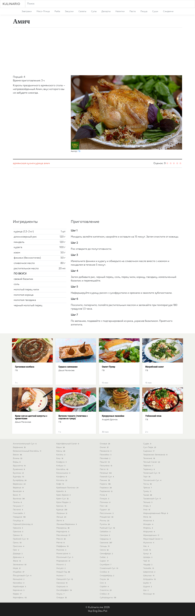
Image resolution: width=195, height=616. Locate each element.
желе (17, 561)
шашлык (149, 576)
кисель (61, 455)
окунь (60, 594)
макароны (63, 528)
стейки (105, 594)
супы (94, 11)
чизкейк (148, 568)
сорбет (104, 587)
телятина (149, 458)
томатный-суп (151, 473)
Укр (90, 611)
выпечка (19, 499)
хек (146, 546)
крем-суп (62, 499)
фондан (148, 524)
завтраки (27, 11)
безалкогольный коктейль (27, 451)
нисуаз (61, 568)
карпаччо (19, 590)
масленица (63, 535)
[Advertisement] (97, 51)
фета (147, 517)
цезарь (148, 557)
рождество (107, 517)
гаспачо (18, 510)
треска (147, 488)
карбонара (20, 587)
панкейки (106, 455)
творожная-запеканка (155, 455)
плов (103, 495)
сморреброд (107, 576)
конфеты (61, 477)
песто (104, 469)
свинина (106, 543)
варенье (18, 488)
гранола (18, 532)
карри (17, 594)
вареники (19, 484)
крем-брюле (63, 495)
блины (18, 458)
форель (148, 528)
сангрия (105, 535)
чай (146, 561)
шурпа (147, 587)
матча (60, 543)
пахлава (105, 458)
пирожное (106, 491)
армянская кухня (23, 163)
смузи (104, 579)
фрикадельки (151, 535)
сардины (105, 539)
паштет (105, 462)
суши (155, 11)
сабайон (105, 532)
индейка (19, 572)
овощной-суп (64, 579)
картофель (20, 598)
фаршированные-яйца (155, 513)
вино (17, 495)
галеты (17, 502)
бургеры (19, 477)
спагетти (106, 590)
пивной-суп (107, 477)
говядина (19, 517)
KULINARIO (11, 3)
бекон (17, 455)
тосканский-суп (152, 480)
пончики (105, 502)
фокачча (148, 521)
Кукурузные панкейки (113, 416)
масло (61, 539)
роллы (105, 521)
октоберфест (64, 590)
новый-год (63, 572)
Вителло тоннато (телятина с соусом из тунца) (73, 417)
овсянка (62, 583)
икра (17, 568)
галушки (18, 506)
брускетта (19, 466)
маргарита (63, 532)
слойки (105, 572)
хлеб (147, 550)
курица (38, 163)
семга (104, 550)
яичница (149, 594)
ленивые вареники (66, 524)
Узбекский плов (153, 416)
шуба (147, 583)
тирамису (149, 469)
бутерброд (20, 480)
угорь (147, 506)
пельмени (106, 466)
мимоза (61, 550)
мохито (61, 565)
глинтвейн (19, 513)
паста (132, 11)
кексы (61, 451)
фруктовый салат (153, 539)
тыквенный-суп (152, 499)
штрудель (149, 579)
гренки (18, 535)
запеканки (20, 565)
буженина (19, 469)
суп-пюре (149, 447)
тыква (147, 495)
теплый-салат (152, 462)
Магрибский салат (154, 367)
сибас (104, 557)
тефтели (148, 466)
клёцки (61, 466)
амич (47, 163)
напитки (120, 11)
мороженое (63, 561)
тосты (147, 484)
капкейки (19, 583)
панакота (106, 451)
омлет (104, 447)
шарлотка (149, 572)
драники (18, 557)
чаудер (148, 565)
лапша (61, 517)
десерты (106, 11)
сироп (104, 561)
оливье (105, 444)
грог (16, 550)
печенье (106, 473)
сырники (149, 451)
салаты (82, 11)
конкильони (63, 473)
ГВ (79, 151)
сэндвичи (168, 11)
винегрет (18, 491)
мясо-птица (43, 11)
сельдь (105, 546)
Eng (95, 611)
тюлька (148, 502)
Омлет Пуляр (108, 367)
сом (103, 583)
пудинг (105, 510)
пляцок (105, 499)
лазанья (62, 513)
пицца (143, 11)
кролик (61, 506)
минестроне (63, 554)
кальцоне (19, 579)
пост (104, 506)
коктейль (62, 469)
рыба (57, 11)
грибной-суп (21, 539)
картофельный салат (68, 444)
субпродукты (108, 598)
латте (60, 521)
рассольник (107, 513)
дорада (18, 554)
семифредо (106, 554)
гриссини (19, 546)
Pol (105, 611)
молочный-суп (65, 557)
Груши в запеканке (68, 367)
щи (146, 590)
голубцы (18, 521)
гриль (17, 543)
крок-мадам (63, 502)
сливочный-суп (109, 568)
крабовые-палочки (67, 488)
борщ (17, 462)
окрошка (62, 587)
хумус (147, 554)
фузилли (149, 543)
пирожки (106, 488)
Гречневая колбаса (24, 367)
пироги (105, 484)
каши (60, 447)
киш (60, 458)
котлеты (62, 480)
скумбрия (106, 565)
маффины (62, 546)
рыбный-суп (107, 528)
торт (147, 477)
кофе (60, 484)
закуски (69, 11)
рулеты (105, 524)
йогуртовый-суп (22, 576)
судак (147, 444)
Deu (100, 611)
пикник (105, 480)
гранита (18, 528)
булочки (18, 473)
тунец (147, 491)
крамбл (61, 491)
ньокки (61, 576)
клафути (61, 462)
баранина (19, 447)
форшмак (149, 532)
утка (147, 510)
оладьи (61, 598)
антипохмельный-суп (25, 444)
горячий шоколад (23, 524)
